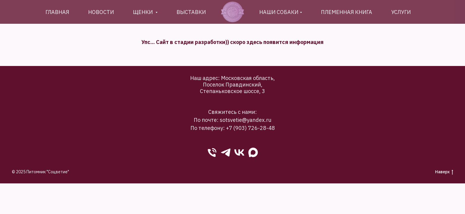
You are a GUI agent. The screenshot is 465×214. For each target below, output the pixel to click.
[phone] (212, 152)
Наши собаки (278, 12)
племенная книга (346, 12)
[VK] (239, 152)
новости (101, 12)
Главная (57, 12)
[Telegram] (226, 152)
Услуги (401, 12)
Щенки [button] (143, 12)
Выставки (191, 12)
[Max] (253, 152)
